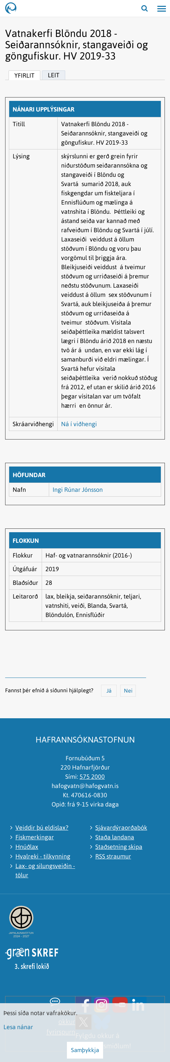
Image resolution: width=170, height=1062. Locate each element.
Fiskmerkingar (34, 837)
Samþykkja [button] (85, 1050)
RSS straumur (113, 856)
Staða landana (114, 837)
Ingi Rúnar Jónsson (78, 489)
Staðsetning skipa (118, 846)
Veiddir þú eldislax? (41, 827)
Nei (128, 690)
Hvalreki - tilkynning (42, 856)
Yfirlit (24, 75)
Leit (53, 75)
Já (109, 690)
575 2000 (92, 776)
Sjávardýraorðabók (121, 827)
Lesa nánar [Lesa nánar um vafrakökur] (18, 1027)
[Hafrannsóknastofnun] (13, 8)
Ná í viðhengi (79, 424)
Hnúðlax (26, 846)
